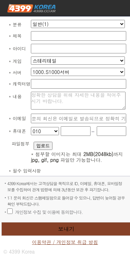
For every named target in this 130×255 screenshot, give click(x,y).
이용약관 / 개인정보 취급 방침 (65, 242)
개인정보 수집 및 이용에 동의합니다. (49, 212)
